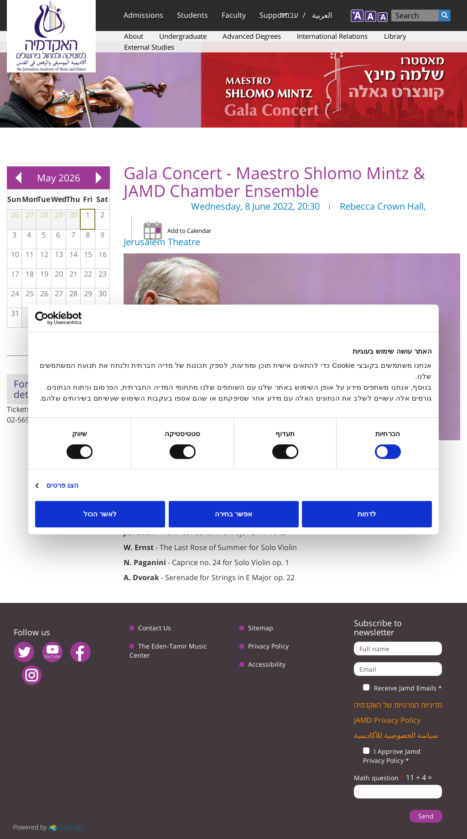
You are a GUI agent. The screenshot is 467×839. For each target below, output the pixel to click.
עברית (289, 15)
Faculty (234, 15)
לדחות (367, 514)
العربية (322, 15)
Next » (98, 178)
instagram (31, 675)
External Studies (149, 46)
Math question (379, 777)
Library (395, 36)
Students (192, 15)
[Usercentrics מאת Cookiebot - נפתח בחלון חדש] (75, 318)
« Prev (18, 178)
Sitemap (260, 627)
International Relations (332, 36)
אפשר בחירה (233, 514)
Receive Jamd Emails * (398, 688)
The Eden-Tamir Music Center (168, 650)
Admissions (143, 15)
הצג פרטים (62, 485)
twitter (24, 652)
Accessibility (266, 664)
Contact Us (154, 627)
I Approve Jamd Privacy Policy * (387, 756)
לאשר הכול (100, 514)
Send (426, 816)
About (133, 36)
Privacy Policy (268, 646)
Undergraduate (183, 36)
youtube (52, 652)
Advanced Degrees (252, 36)
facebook (80, 652)
